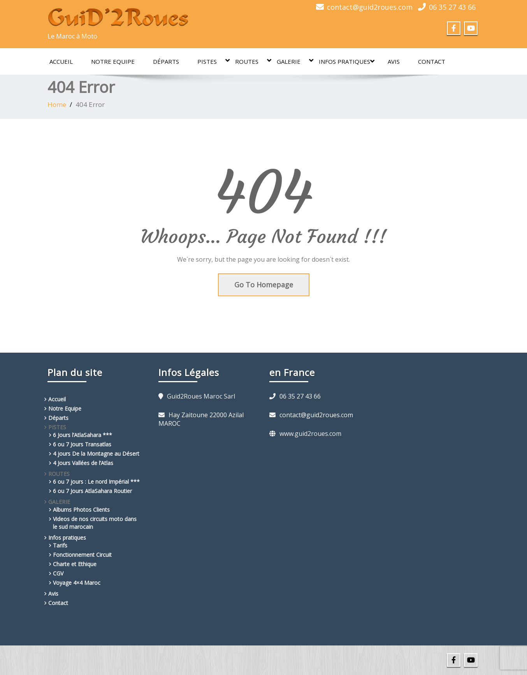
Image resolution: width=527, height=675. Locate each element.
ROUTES (250, 61)
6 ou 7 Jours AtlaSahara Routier (92, 491)
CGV (58, 573)
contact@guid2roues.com (370, 7)
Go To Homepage (263, 284)
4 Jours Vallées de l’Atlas (83, 463)
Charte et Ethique (75, 564)
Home (56, 104)
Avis (394, 61)
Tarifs (60, 545)
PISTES (211, 61)
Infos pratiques (346, 61)
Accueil (61, 61)
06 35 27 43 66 (452, 7)
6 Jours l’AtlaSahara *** (82, 435)
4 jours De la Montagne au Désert (96, 453)
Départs (166, 61)
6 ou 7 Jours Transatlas (82, 444)
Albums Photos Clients (81, 509)
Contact (431, 61)
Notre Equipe (113, 61)
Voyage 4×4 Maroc (76, 582)
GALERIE (292, 61)
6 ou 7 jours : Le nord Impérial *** (96, 481)
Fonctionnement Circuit (82, 554)
